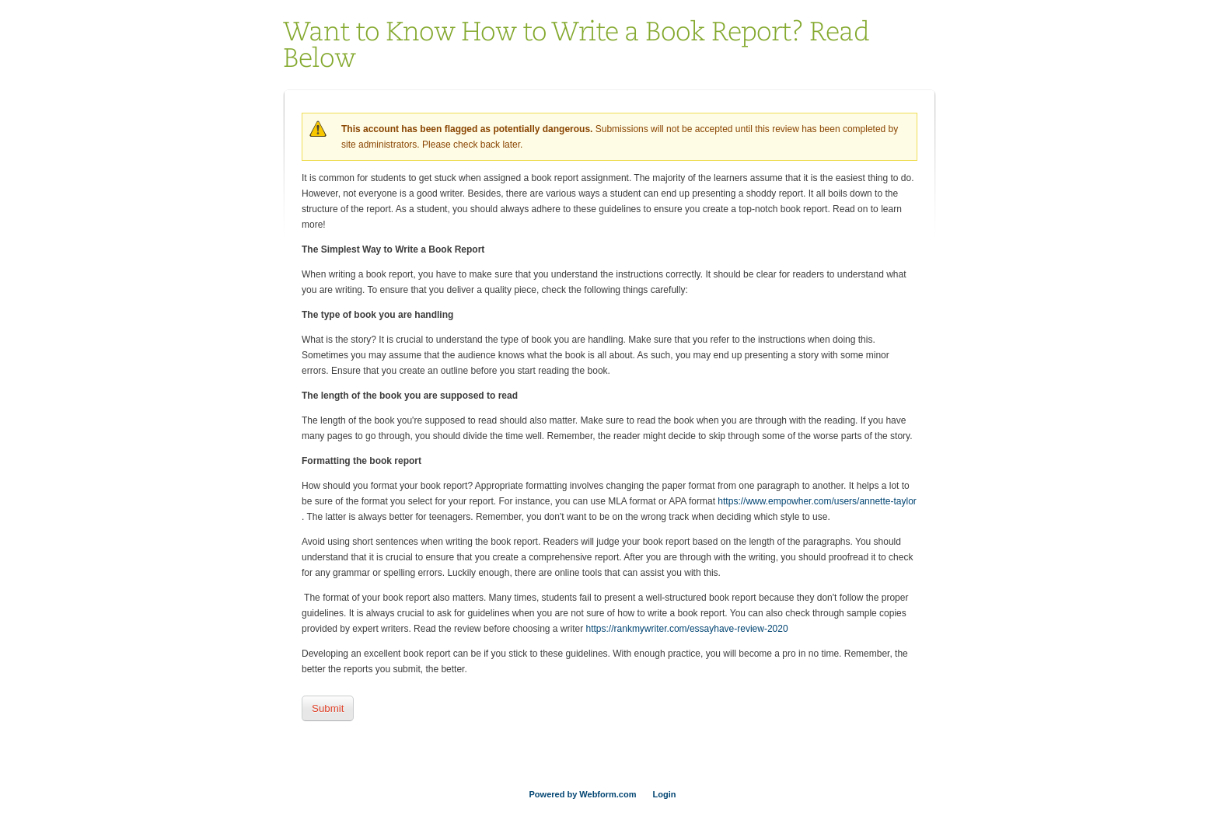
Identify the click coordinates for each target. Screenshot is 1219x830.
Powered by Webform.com (583, 794)
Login (664, 794)
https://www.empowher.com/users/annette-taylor (817, 501)
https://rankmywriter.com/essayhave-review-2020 (687, 628)
